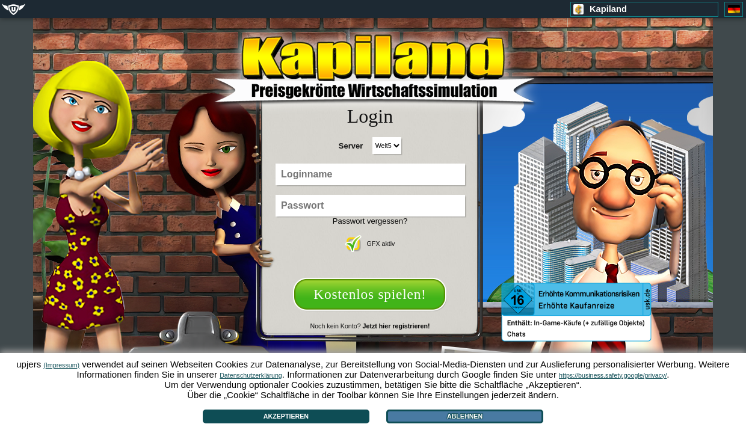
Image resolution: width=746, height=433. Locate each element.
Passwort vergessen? (370, 221)
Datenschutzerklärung (251, 375)
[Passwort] (370, 205)
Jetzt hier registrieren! (396, 326)
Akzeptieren (286, 416)
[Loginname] (370, 174)
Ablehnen (464, 416)
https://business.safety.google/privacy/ (613, 375)
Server (351, 145)
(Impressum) (61, 365)
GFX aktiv (370, 243)
